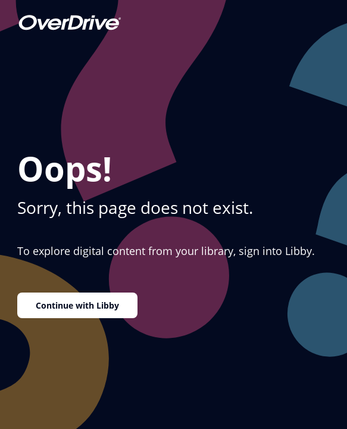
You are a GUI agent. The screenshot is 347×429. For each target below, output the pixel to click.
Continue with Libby (77, 305)
